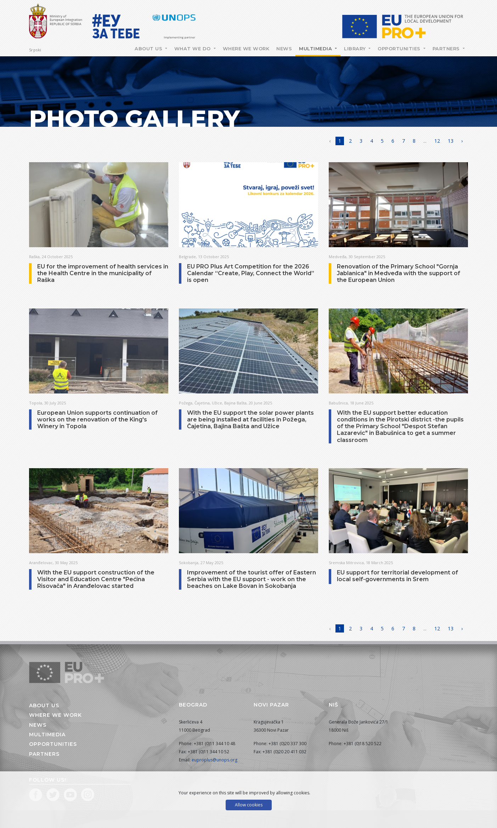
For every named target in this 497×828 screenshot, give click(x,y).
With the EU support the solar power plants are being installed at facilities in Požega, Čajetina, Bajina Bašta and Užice (250, 419)
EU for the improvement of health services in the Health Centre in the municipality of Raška (102, 273)
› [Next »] (462, 140)
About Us (149, 48)
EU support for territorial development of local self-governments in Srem (397, 576)
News (284, 48)
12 (437, 140)
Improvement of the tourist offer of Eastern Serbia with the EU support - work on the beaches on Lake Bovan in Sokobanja (251, 579)
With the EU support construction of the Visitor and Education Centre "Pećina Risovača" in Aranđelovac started (95, 579)
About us (44, 705)
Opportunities (400, 48)
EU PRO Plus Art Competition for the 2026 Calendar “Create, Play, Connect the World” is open (250, 273)
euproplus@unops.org (214, 760)
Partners (447, 48)
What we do (193, 48)
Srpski (35, 49)
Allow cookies (248, 805)
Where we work (246, 48)
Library (355, 48)
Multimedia (316, 48)
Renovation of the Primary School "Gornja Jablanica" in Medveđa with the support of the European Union (398, 273)
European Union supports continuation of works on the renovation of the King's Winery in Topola (97, 419)
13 (450, 140)
